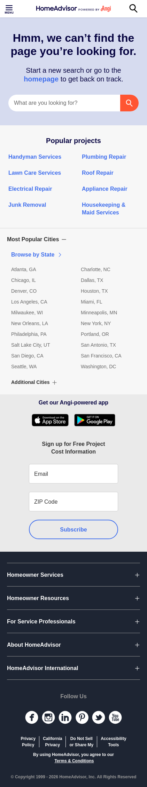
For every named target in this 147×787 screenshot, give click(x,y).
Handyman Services (34, 157)
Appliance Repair (104, 189)
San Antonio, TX (98, 345)
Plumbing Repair (104, 157)
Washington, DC (98, 366)
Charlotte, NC (95, 269)
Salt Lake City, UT (30, 345)
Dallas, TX (92, 280)
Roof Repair (98, 173)
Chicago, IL (23, 280)
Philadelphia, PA (29, 334)
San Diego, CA (27, 356)
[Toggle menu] (10, 8)
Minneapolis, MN (99, 312)
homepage (42, 79)
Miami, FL (91, 302)
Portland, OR (95, 334)
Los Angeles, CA (29, 302)
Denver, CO (24, 291)
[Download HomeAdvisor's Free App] (53, 420)
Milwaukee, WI (27, 312)
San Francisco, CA (101, 356)
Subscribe (73, 530)
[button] (73, 239)
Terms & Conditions (74, 760)
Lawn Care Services (34, 173)
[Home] (73, 8)
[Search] (137, 8)
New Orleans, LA (29, 323)
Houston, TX (94, 291)
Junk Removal (27, 205)
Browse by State (37, 255)
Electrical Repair (30, 189)
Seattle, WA (24, 366)
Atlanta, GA (23, 269)
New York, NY (96, 323)
